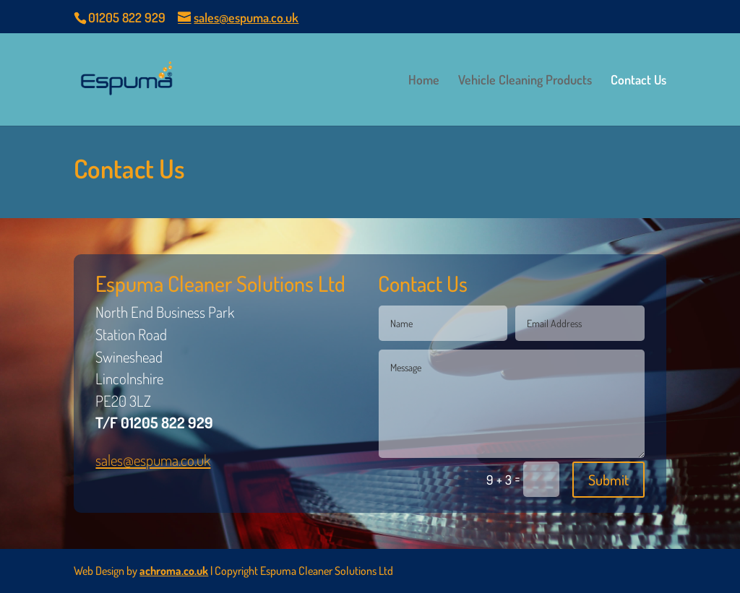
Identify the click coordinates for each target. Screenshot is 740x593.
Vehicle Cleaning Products (525, 80)
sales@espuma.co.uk (152, 459)
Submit (608, 479)
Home (423, 80)
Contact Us (638, 80)
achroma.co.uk (173, 570)
